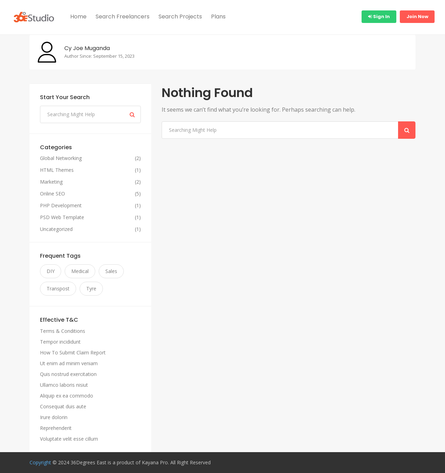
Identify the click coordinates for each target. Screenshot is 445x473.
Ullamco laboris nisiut (64, 385)
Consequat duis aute (63, 406)
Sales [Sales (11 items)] (111, 271)
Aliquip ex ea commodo (66, 395)
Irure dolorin (53, 417)
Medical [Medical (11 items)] (80, 271)
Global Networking (61, 158)
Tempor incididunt (60, 341)
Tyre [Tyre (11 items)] (91, 288)
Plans (218, 17)
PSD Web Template (62, 217)
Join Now (417, 16)
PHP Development (61, 205)
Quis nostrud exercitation (68, 374)
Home (78, 17)
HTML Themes (57, 170)
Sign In (379, 16)
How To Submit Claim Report (73, 352)
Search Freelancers (122, 17)
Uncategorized (56, 229)
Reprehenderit (56, 428)
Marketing (51, 181)
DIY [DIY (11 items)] (51, 271)
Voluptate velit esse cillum (69, 438)
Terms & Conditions (62, 331)
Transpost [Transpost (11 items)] (58, 288)
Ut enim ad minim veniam (69, 363)
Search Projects (180, 17)
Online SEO (52, 193)
